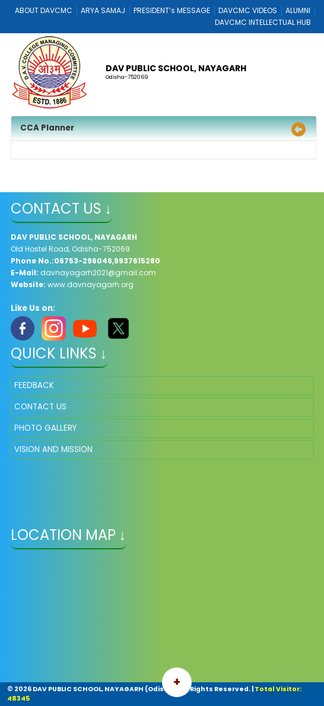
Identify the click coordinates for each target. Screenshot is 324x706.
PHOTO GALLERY (45, 428)
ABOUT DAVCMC (43, 10)
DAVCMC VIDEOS (247, 10)
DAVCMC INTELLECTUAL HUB (263, 22)
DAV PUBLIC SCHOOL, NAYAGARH (176, 68)
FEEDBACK (34, 385)
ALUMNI (297, 10)
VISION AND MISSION (53, 449)
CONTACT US (40, 406)
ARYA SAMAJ (103, 10)
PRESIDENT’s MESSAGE (172, 10)
